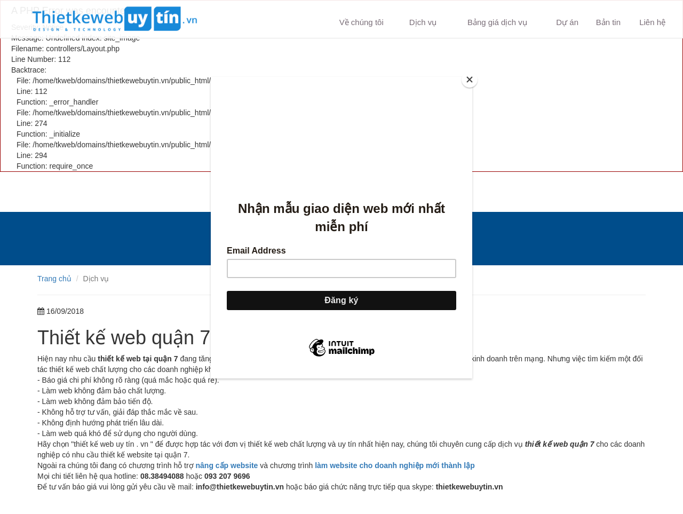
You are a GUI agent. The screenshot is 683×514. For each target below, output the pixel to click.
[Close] (470, 80)
